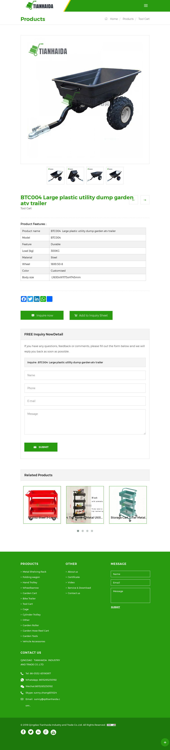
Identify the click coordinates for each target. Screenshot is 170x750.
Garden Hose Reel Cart (36, 630)
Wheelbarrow (31, 587)
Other (26, 619)
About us (73, 571)
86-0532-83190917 (40, 673)
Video (71, 582)
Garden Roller (31, 625)
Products (128, 19)
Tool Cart (144, 19)
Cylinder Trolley (32, 614)
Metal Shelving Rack (34, 571)
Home (114, 19)
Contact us (74, 593)
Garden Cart (30, 593)
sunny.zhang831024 (45, 692)
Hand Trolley (30, 582)
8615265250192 (48, 679)
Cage (26, 609)
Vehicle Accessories (34, 641)
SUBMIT (115, 607)
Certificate (74, 577)
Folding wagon (31, 577)
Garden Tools (30, 636)
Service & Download (79, 587)
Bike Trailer (29, 598)
